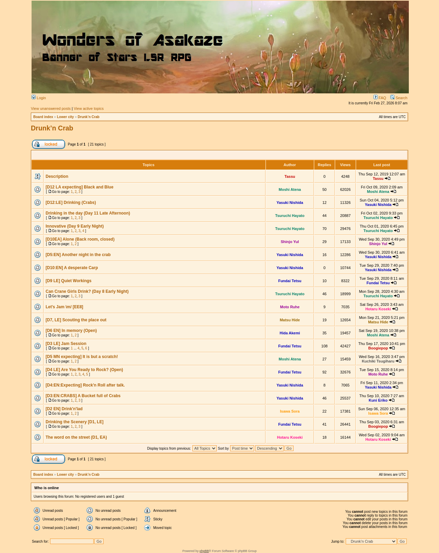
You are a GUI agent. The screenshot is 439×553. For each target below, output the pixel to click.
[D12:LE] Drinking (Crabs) (71, 202)
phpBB (204, 551)
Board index (43, 117)
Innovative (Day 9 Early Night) (75, 226)
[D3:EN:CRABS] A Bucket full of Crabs (83, 395)
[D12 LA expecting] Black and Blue (80, 187)
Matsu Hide (290, 320)
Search (398, 98)
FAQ (379, 98)
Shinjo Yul (290, 242)
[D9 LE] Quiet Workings (69, 280)
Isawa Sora (289, 411)
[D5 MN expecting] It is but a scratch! (82, 356)
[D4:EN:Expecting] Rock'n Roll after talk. (85, 385)
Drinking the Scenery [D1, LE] (75, 421)
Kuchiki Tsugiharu (378, 361)
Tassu (290, 176)
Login (39, 98)
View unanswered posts (51, 108)
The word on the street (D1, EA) (76, 437)
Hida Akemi (290, 333)
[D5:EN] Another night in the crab (78, 254)
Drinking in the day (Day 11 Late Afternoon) (88, 213)
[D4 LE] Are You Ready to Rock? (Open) (84, 369)
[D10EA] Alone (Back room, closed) (80, 239)
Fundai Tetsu (289, 281)
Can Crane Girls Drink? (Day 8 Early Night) (87, 291)
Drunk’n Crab (88, 117)
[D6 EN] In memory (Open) (71, 330)
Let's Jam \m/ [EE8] (64, 306)
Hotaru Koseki (378, 309)
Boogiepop (378, 348)
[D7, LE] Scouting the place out (76, 320)
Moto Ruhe (290, 307)
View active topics (89, 108)
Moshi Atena (290, 189)
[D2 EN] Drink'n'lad (64, 408)
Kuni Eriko (378, 400)
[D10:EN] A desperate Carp (72, 267)
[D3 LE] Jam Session (66, 343)
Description (57, 176)
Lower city (65, 117)
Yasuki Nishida (289, 202)
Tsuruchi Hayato (289, 216)
